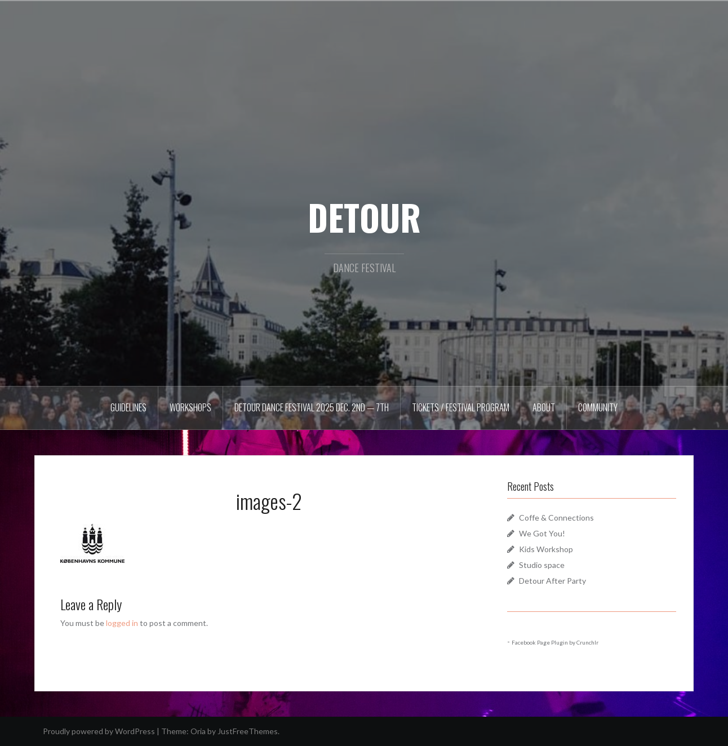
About (543, 407)
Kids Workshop (546, 549)
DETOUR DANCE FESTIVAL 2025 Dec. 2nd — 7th (311, 407)
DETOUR (364, 217)
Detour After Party (552, 580)
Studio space (542, 565)
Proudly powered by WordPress (99, 731)
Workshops (190, 407)
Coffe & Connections (556, 517)
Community (598, 407)
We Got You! (542, 533)
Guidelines (128, 407)
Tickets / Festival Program (460, 407)
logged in (122, 623)
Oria (198, 731)
